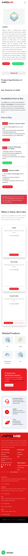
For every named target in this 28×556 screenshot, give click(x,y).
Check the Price (18, 64)
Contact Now (9, 385)
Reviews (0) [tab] (14, 73)
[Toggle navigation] (25, 2)
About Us (19, 452)
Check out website (19, 323)
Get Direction (7, 187)
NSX (7, 346)
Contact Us (20, 454)
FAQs (18, 469)
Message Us (7, 163)
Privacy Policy (20, 467)
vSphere (20, 346)
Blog (18, 456)
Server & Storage (5, 452)
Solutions (3, 454)
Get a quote (6, 63)
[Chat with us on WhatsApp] (3, 552)
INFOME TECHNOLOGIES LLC (11, 519)
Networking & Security (6, 462)
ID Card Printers (5, 456)
